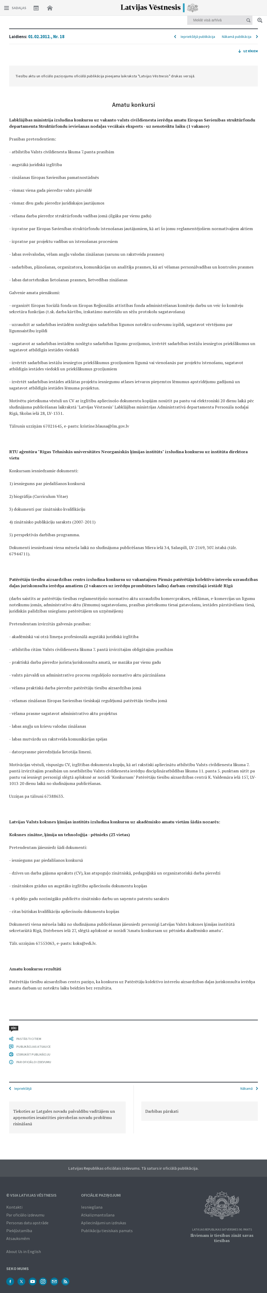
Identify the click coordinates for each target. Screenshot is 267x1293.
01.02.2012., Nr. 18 (46, 36)
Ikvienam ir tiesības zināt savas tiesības (221, 1238)
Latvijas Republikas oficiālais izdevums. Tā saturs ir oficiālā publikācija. (133, 1168)
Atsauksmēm (18, 1238)
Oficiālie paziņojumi (101, 1195)
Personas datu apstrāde (27, 1222)
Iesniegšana (91, 1207)
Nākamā (246, 1088)
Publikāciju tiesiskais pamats (107, 1230)
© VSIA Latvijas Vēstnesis (31, 1195)
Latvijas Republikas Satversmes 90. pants (222, 1229)
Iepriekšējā (23, 1088)
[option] (67, 1117)
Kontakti (14, 1207)
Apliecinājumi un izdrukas (103, 1222)
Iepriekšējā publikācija (198, 36)
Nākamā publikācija (236, 36)
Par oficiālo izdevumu (25, 1215)
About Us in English (23, 1251)
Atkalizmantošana (97, 1215)
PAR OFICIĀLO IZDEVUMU (33, 1062)
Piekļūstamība (19, 1230)
